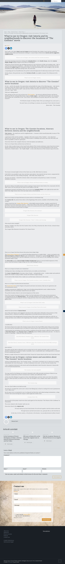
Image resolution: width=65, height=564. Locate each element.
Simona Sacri (15, 421)
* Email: (16, 499)
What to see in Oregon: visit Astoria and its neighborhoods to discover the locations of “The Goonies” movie (26, 33)
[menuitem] (8, 45)
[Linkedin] (11, 48)
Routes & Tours (14, 31)
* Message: (17, 505)
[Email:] (32, 501)
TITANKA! (10, 562)
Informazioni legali (8, 542)
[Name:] (32, 496)
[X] (8, 48)
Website (44, 469)
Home (5, 31)
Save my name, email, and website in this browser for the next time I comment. (26, 474)
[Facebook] (6, 48)
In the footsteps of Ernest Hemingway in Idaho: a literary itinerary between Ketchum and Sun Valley (12, 438)
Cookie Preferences (9, 540)
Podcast (6, 535)
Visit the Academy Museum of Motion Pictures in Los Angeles (52, 437)
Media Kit (6, 532)
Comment (7, 455)
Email (25, 469)
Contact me (7, 537)
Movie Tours (21, 31)
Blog (9, 31)
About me (6, 531)
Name (6, 469)
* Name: (16, 493)
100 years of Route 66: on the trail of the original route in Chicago (31, 437)
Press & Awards (8, 534)
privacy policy (27, 514)
